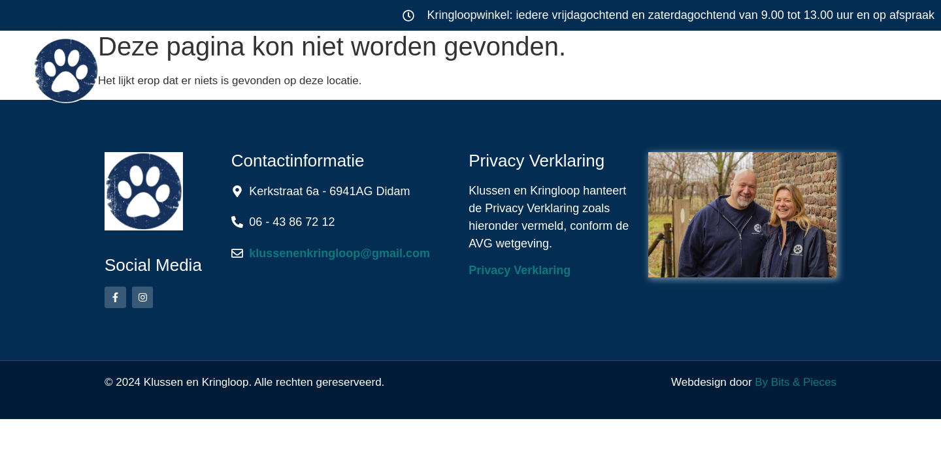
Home (244, 68)
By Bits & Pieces (795, 382)
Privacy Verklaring (519, 270)
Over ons (705, 68)
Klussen (343, 68)
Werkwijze (586, 68)
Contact (815, 68)
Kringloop (466, 68)
